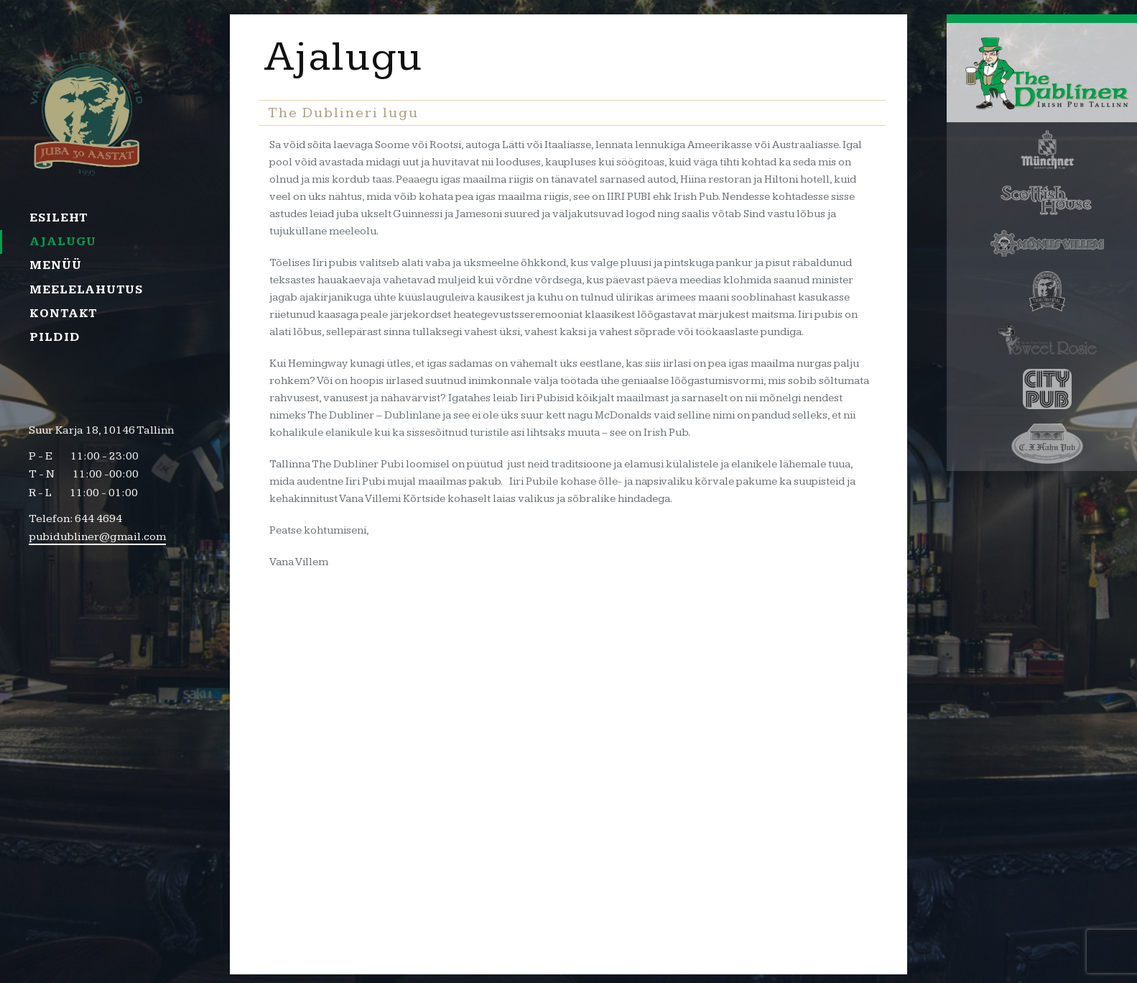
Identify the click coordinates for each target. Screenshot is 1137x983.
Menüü (55, 265)
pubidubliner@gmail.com (97, 537)
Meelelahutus (86, 290)
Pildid (54, 337)
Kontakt (63, 313)
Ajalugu (62, 241)
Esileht (58, 218)
